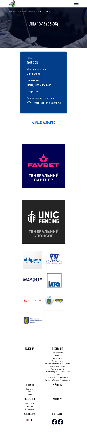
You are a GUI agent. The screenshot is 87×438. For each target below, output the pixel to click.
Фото (29, 392)
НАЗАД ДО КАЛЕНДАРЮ (43, 122)
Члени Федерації (57, 369)
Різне (30, 394)
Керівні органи (57, 361)
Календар (29, 406)
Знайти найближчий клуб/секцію (57, 380)
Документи (57, 358)
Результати (29, 403)
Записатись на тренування (57, 377)
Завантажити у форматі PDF (47, 103)
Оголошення (57, 355)
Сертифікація (30, 409)
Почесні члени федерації (57, 366)
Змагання (29, 389)
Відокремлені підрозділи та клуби (57, 363)
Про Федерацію (57, 353)
